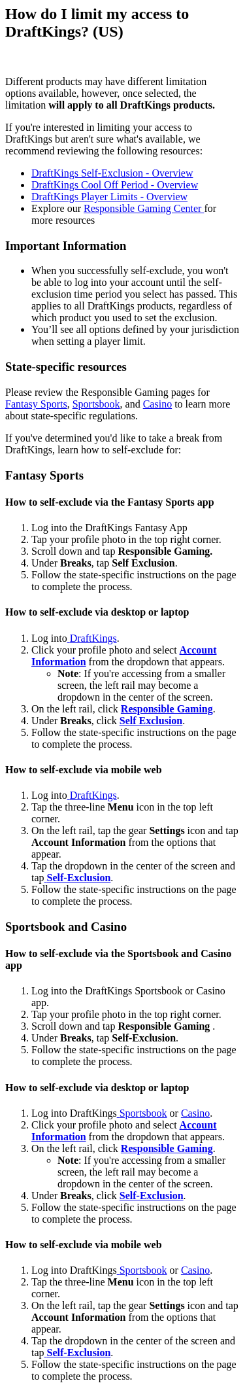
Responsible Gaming (167, 1148)
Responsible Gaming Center (144, 208)
